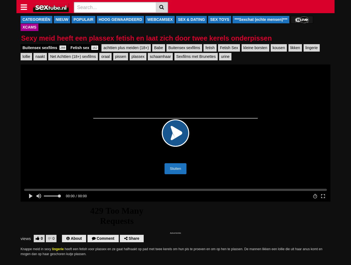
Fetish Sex (229, 48)
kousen (279, 48)
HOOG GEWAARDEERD (120, 19)
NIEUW (62, 19)
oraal (105, 56)
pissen (120, 56)
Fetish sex (84, 48)
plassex (138, 56)
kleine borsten (255, 48)
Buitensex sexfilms (44, 48)
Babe (158, 48)
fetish (209, 48)
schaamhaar (160, 56)
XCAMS (29, 27)
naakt (40, 56)
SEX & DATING (191, 19)
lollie (26, 56)
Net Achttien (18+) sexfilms (73, 56)
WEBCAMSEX (160, 19)
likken (295, 48)
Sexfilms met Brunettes (196, 56)
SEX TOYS (219, 19)
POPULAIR (83, 19)
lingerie (311, 48)
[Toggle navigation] (26, 6)
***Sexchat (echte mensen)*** (260, 19)
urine (225, 56)
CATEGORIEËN (36, 19)
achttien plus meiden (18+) (126, 48)
